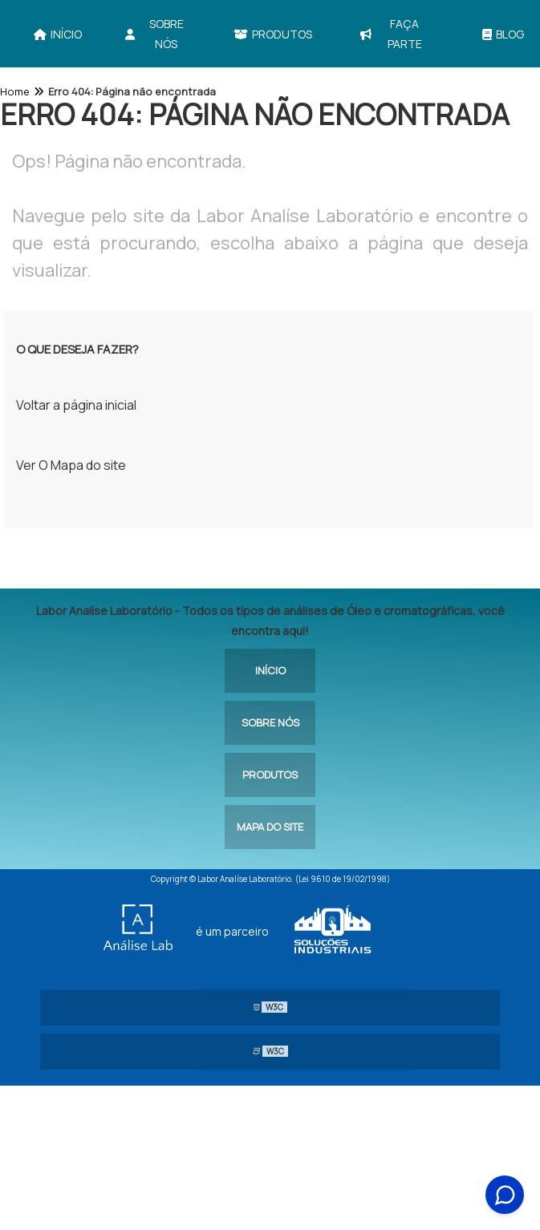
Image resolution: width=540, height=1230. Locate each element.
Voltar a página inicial (76, 405)
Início (58, 34)
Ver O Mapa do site (71, 465)
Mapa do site (270, 826)
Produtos (272, 34)
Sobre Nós (154, 33)
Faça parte (390, 33)
